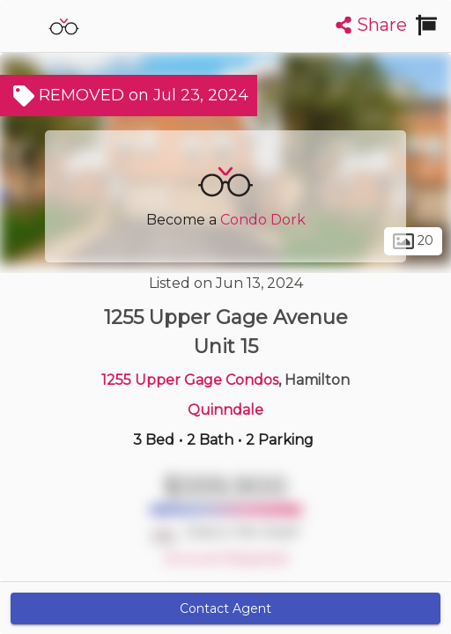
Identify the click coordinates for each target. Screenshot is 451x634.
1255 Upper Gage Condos (189, 380)
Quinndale (225, 410)
